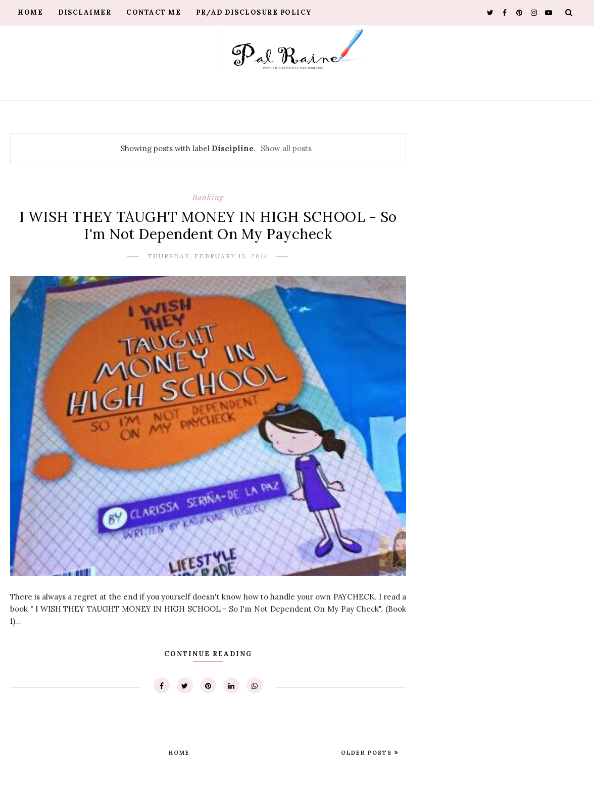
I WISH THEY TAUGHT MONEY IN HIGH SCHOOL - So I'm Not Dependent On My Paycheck (208, 225)
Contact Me (153, 12)
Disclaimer (84, 12)
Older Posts (367, 752)
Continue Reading (208, 654)
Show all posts (286, 148)
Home (30, 12)
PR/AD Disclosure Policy (254, 12)
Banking (208, 197)
